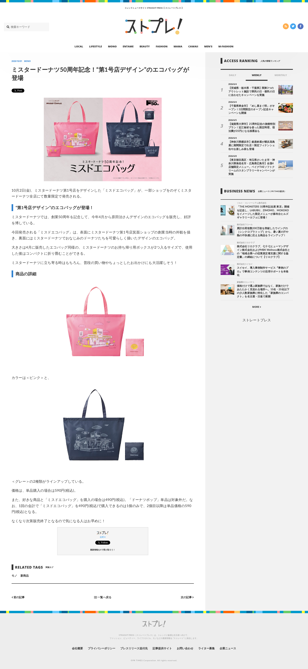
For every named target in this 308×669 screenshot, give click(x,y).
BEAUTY (145, 46)
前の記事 (18, 597)
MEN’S (208, 46)
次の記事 (187, 597)
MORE (256, 307)
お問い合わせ (185, 648)
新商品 (24, 575)
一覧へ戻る (102, 597)
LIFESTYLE (95, 46)
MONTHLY (281, 75)
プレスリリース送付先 (134, 648)
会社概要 (77, 648)
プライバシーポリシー (102, 648)
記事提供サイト (162, 648)
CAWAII (193, 46)
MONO (112, 46)
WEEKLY (256, 75)
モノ (14, 575)
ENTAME (128, 46)
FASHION (162, 46)
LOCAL (79, 46)
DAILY (232, 75)
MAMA (178, 46)
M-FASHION (226, 46)
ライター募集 (206, 648)
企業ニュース (228, 648)
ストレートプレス (256, 320)
